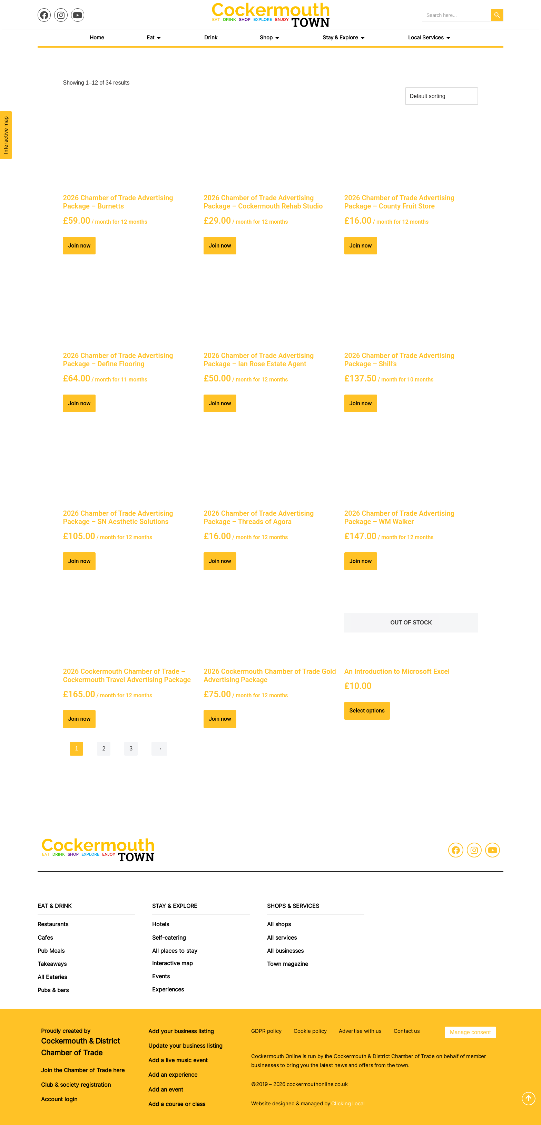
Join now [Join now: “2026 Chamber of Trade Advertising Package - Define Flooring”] (79, 403)
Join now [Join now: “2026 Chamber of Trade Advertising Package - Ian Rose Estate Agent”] (220, 403)
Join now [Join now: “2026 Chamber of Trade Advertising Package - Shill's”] (361, 403)
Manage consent (470, 1032)
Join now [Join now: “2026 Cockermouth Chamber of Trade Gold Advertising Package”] (220, 719)
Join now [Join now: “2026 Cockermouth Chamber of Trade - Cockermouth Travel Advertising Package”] (79, 719)
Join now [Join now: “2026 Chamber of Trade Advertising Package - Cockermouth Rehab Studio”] (220, 245)
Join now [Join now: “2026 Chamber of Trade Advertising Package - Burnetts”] (79, 245)
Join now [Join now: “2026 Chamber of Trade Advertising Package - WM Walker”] (361, 561)
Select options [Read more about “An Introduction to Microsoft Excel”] (367, 710)
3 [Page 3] (130, 748)
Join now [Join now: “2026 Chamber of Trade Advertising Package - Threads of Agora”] (220, 561)
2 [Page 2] (103, 748)
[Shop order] (441, 96)
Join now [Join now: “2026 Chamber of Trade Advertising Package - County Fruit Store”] (361, 245)
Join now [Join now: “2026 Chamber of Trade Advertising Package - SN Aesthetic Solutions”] (79, 561)
